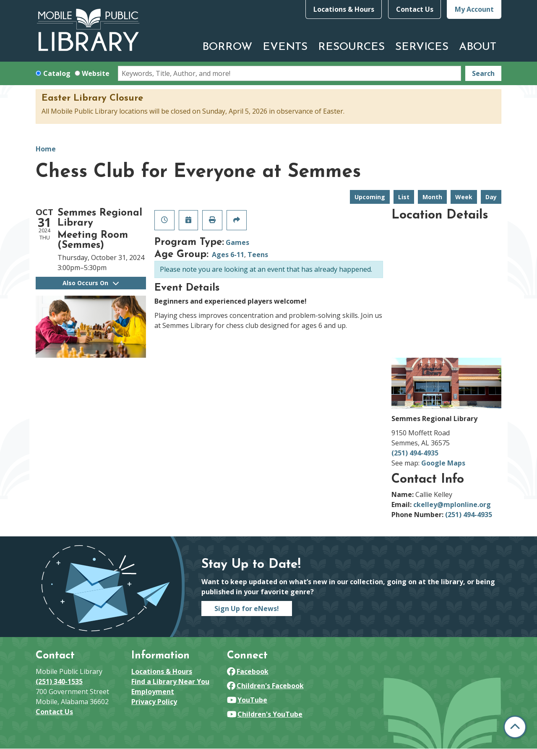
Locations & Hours (343, 9)
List (403, 197)
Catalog (56, 73)
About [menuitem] (477, 47)
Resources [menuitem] (351, 47)
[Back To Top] (515, 727)
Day (491, 197)
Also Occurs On (91, 283)
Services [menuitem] (421, 47)
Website (95, 73)
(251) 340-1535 (59, 681)
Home (46, 148)
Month (432, 197)
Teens (258, 254)
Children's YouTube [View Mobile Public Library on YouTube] (264, 714)
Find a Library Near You (170, 681)
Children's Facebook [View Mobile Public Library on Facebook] (265, 685)
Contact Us (414, 9)
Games (237, 242)
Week (463, 197)
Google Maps (443, 463)
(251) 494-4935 (414, 453)
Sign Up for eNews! (246, 608)
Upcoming (370, 197)
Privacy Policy (154, 701)
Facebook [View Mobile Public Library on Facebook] (247, 671)
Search (483, 73)
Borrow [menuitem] (227, 47)
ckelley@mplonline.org (452, 504)
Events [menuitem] (285, 47)
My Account (474, 9)
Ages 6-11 (228, 254)
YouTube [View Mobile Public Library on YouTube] (247, 700)
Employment (152, 691)
